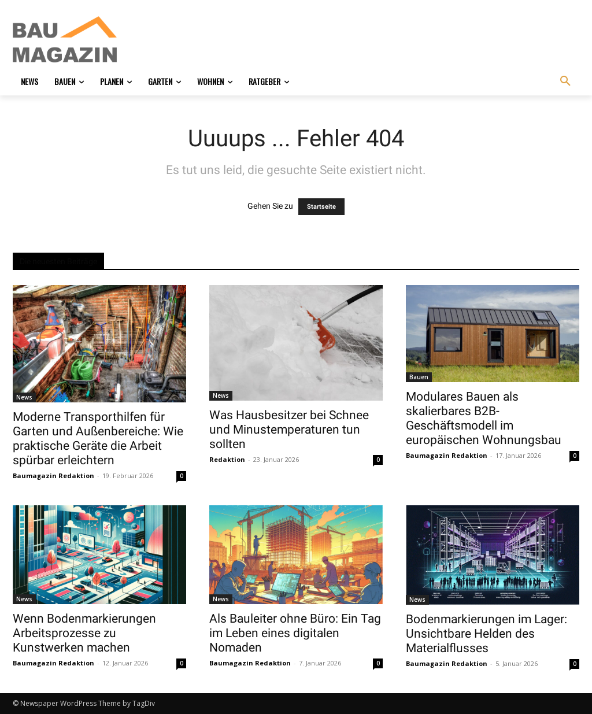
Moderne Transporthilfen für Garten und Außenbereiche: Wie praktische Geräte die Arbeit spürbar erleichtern (98, 438)
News (24, 397)
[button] (565, 81)
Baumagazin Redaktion (53, 475)
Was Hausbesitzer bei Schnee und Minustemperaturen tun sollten (289, 429)
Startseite (321, 206)
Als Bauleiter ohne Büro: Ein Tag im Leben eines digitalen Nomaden (295, 633)
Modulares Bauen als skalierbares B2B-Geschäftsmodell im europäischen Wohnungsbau (483, 418)
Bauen (418, 377)
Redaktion (227, 459)
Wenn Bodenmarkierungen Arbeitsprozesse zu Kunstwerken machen (84, 633)
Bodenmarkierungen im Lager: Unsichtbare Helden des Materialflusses (486, 633)
